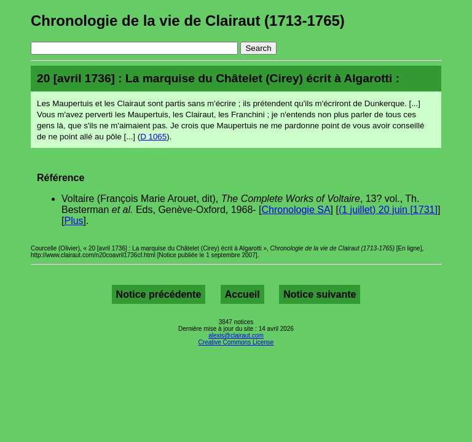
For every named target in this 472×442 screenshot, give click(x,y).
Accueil (242, 294)
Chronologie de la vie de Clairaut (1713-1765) (188, 20)
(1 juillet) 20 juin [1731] (388, 209)
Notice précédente (159, 294)
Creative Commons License (236, 342)
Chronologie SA (296, 209)
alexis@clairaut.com (236, 335)
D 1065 (153, 136)
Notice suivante (319, 294)
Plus (73, 220)
